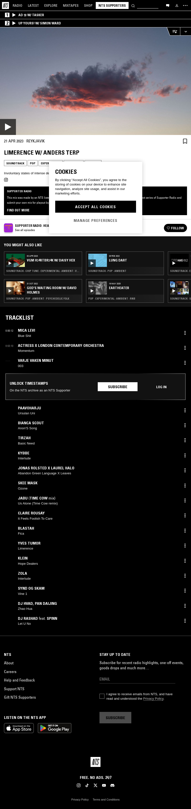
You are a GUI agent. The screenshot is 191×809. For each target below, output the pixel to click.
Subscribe (117, 386)
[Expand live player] (185, 31)
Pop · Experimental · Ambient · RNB (111, 298)
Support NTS (14, 688)
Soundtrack (15, 163)
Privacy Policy (153, 698)
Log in (161, 387)
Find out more (18, 210)
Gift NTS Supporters (20, 697)
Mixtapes (71, 5)
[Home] (5, 5)
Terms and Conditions (106, 799)
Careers (10, 671)
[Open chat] (167, 5)
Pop (32, 163)
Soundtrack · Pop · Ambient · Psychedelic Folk (37, 298)
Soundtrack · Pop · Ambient (107, 271)
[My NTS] (177, 5)
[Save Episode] (185, 141)
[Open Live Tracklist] (173, 31)
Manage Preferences (95, 220)
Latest (33, 5)
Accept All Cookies (95, 206)
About (8, 662)
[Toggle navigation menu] (185, 5)
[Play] (95, 81)
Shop (88, 5)
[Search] (133, 5)
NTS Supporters (112, 5)
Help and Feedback (19, 680)
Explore (50, 5)
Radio (17, 5)
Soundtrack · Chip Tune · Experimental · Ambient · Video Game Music (43, 271)
